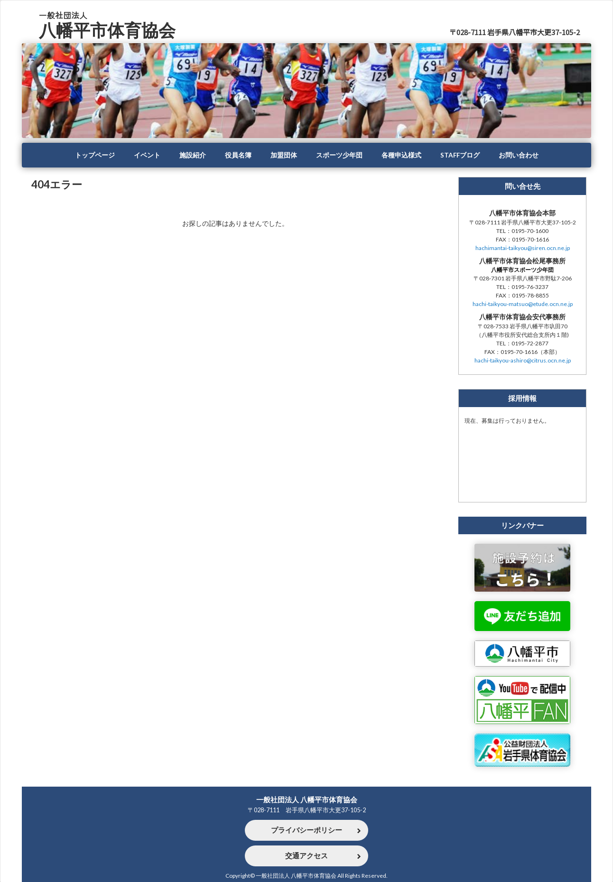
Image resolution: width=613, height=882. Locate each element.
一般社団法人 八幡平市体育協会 (306, 799)
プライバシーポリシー (306, 830)
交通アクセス (306, 856)
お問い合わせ (519, 155)
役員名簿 (238, 155)
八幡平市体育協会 (107, 30)
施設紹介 (192, 155)
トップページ (95, 155)
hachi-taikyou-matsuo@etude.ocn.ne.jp (523, 303)
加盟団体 (283, 155)
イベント (147, 155)
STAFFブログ (460, 155)
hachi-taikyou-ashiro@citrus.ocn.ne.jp (522, 360)
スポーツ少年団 (339, 155)
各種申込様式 (401, 155)
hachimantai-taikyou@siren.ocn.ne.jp (522, 247)
